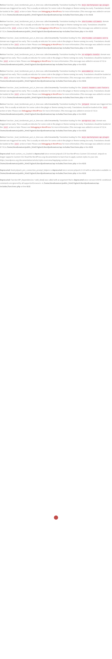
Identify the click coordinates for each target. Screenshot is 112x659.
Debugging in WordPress (52, 11)
